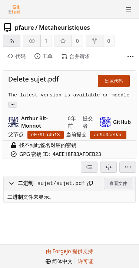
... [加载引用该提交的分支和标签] (12, 104)
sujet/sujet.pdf (61, 183)
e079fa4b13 (45, 135)
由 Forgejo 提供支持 (69, 251)
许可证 (85, 261)
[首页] (14, 9)
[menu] (127, 167)
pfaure (24, 27)
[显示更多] (130, 56)
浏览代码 (114, 81)
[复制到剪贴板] (90, 183)
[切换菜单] (128, 9)
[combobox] (89, 167)
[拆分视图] (108, 167)
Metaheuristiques (64, 27)
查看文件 (118, 183)
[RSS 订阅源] (11, 41)
